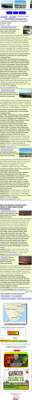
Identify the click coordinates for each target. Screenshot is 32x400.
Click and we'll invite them (13, 332)
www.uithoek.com (10, 146)
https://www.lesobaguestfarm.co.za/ (10, 199)
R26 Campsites (5, 296)
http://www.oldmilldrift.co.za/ (13, 254)
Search (15, 338)
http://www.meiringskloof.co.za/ (9, 87)
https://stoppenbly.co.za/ (21, 289)
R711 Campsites (16, 296)
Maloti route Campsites (24, 298)
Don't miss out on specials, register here (14, 341)
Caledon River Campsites (8, 298)
